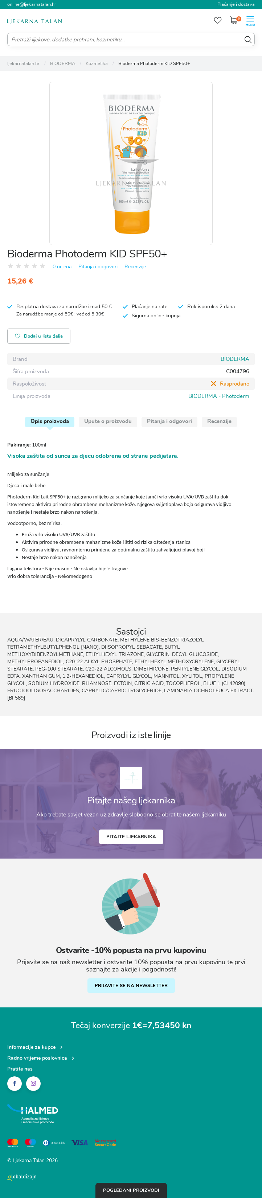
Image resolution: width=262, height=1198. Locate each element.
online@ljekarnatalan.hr (31, 4)
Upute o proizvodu (108, 421)
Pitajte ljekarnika (131, 837)
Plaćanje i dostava (236, 4)
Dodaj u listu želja (39, 337)
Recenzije (135, 266)
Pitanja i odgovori (98, 266)
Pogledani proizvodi (131, 1190)
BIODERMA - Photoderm (218, 396)
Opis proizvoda (49, 421)
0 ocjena (62, 266)
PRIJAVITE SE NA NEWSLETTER (131, 985)
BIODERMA (235, 359)
